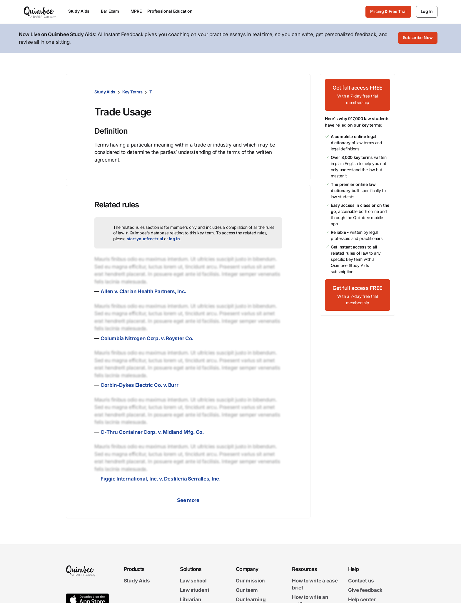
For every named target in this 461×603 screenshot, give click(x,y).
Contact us (361, 581)
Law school (193, 581)
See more (188, 500)
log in (174, 238)
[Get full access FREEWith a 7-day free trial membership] (357, 95)
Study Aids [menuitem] (81, 11)
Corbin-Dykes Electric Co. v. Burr (139, 385)
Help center (362, 599)
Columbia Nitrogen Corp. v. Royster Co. (147, 338)
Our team (247, 590)
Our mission (250, 581)
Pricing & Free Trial (388, 11)
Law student (194, 590)
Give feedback (365, 590)
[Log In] (426, 12)
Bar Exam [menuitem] (113, 11)
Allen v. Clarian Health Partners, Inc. (143, 291)
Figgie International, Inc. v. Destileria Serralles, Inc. (161, 479)
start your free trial (145, 238)
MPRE (136, 11)
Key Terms (132, 91)
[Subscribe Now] (417, 38)
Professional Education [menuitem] (172, 11)
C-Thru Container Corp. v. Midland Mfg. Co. (152, 432)
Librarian (190, 599)
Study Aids (104, 91)
